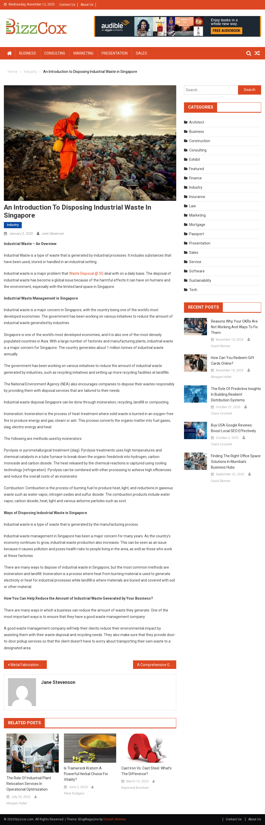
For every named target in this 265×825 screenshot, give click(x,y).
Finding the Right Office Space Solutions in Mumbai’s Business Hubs (236, 461)
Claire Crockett (221, 413)
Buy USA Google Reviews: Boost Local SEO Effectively (233, 428)
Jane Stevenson (52, 233)
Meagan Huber (16, 803)
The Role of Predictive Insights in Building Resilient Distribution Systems (236, 394)
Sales (141, 53)
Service (195, 262)
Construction (199, 141)
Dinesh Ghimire (115, 819)
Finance (195, 178)
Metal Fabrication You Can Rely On (29, 665)
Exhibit (194, 159)
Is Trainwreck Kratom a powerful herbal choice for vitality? (86, 774)
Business (27, 53)
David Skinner (220, 346)
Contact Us (67, 4)
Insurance (197, 197)
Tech (193, 290)
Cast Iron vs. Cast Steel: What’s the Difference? (146, 771)
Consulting (54, 53)
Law (192, 206)
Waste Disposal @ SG (86, 273)
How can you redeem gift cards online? (232, 360)
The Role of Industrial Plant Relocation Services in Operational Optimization (28, 783)
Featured (196, 169)
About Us (86, 4)
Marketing (83, 53)
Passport (196, 234)
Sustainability (200, 280)
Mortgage (197, 225)
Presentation (115, 53)
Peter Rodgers (74, 793)
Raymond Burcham (135, 788)
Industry (13, 225)
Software (197, 271)
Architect (196, 122)
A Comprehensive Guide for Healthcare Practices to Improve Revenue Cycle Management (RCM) (156, 665)
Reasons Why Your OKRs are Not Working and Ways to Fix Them (234, 327)
